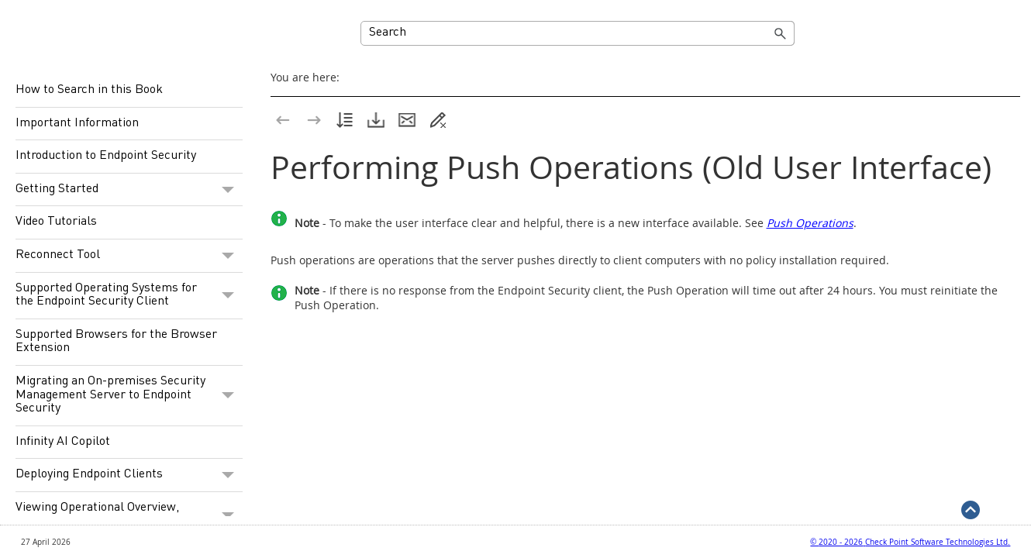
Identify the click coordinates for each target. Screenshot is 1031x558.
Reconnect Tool (129, 255)
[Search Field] (577, 33)
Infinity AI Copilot (63, 442)
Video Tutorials (56, 221)
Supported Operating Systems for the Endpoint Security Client (129, 296)
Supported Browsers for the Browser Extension (116, 342)
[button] (781, 33)
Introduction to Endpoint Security (106, 156)
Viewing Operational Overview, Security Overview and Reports (129, 515)
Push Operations (810, 222)
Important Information (77, 123)
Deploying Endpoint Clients (129, 475)
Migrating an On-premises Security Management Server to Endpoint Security (129, 395)
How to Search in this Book (89, 90)
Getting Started (129, 190)
